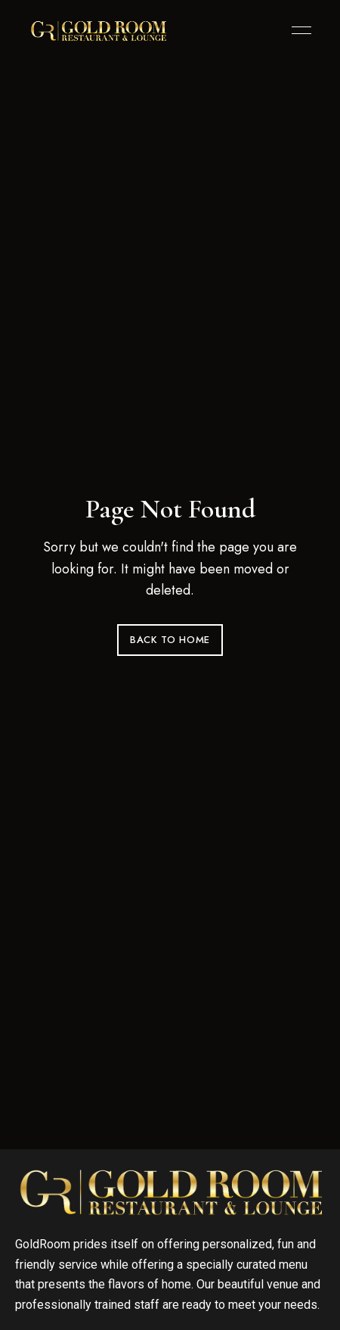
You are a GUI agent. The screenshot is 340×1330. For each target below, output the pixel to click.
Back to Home (170, 639)
